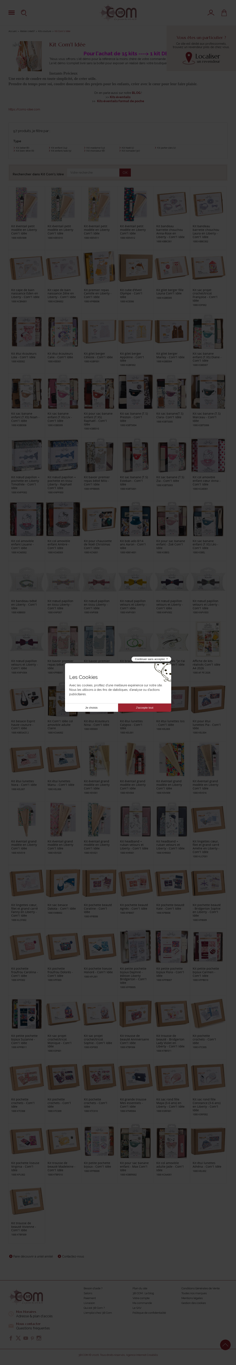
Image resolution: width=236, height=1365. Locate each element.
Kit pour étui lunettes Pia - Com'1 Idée (207, 724)
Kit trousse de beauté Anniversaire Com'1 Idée (134, 1039)
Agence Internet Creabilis (142, 1355)
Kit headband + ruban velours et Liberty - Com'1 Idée (134, 845)
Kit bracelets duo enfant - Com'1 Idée (134, 662)
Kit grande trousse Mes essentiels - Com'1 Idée (133, 1102)
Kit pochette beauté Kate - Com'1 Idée (170, 906)
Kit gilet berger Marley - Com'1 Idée (170, 355)
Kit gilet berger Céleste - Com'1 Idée (98, 355)
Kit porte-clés (166, 147)
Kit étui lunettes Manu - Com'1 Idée (61, 783)
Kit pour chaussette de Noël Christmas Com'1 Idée (98, 544)
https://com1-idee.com (24, 109)
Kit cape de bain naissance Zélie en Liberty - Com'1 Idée (62, 293)
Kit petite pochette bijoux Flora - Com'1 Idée (170, 972)
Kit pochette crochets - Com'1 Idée (204, 1039)
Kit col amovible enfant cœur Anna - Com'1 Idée (206, 480)
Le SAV (137, 1307)
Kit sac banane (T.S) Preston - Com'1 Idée (134, 417)
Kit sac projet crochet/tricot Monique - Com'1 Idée (60, 1041)
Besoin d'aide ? (93, 1288)
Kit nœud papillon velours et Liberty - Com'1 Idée (133, 604)
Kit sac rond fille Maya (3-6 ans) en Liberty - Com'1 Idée (170, 1102)
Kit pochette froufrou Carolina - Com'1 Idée (24, 972)
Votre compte (141, 1298)
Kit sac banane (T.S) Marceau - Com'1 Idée (206, 417)
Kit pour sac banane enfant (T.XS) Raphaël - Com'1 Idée (98, 418)
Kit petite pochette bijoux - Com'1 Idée (97, 1164)
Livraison (89, 1303)
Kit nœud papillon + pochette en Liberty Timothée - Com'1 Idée (25, 482)
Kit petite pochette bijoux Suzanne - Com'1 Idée (24, 1039)
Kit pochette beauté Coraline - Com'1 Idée (98, 908)
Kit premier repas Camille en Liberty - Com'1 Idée (98, 293)
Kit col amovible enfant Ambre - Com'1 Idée (59, 544)
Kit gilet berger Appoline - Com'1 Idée (132, 357)
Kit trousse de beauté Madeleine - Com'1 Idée (61, 1166)
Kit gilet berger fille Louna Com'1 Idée (170, 292)
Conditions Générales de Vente (200, 1288)
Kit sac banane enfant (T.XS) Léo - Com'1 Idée (205, 544)
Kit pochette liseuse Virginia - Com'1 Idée (25, 1166)
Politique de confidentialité (149, 1312)
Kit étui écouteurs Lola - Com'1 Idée (24, 355)
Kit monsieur (95, 150)
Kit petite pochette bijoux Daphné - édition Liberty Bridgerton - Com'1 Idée (133, 975)
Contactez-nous (73, 1256)
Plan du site (140, 1288)
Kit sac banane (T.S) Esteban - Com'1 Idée (134, 480)
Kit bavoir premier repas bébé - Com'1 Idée (61, 664)
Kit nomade (131, 150)
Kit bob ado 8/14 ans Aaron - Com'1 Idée (133, 544)
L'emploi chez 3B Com (98, 1312)
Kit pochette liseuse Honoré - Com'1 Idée (98, 970)
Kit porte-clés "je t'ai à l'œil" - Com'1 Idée (170, 662)
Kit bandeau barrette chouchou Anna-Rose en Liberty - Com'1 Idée (170, 231)
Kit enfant (59, 147)
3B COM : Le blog (143, 1293)
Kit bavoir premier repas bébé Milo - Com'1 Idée (97, 480)
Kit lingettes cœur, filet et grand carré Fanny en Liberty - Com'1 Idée (24, 910)
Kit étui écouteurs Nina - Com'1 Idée (96, 723)
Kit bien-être (25, 150)
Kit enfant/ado (61, 150)
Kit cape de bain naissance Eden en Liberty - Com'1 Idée (25, 293)
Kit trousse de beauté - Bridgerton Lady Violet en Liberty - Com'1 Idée (170, 1041)
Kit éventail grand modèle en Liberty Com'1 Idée (97, 784)
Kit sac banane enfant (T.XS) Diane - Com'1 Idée (207, 357)
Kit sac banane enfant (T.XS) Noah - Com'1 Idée (25, 417)
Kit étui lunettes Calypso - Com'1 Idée (131, 724)
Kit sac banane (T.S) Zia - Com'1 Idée (170, 479)
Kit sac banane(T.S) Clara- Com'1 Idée (169, 415)
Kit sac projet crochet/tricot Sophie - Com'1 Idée (98, 1039)
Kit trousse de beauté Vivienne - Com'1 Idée (23, 1226)
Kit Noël (128, 147)
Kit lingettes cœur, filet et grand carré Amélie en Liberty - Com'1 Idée (206, 846)
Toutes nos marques (194, 1293)
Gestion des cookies (193, 1303)
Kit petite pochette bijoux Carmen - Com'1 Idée (206, 972)
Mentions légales (192, 1298)
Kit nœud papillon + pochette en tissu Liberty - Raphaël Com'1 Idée (62, 482)
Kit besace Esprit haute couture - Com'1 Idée (23, 724)
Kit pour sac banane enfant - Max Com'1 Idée (134, 1166)
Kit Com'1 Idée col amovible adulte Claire (60, 724)
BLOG (136, 93)
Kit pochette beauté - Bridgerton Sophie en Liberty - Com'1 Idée (207, 910)
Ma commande (142, 1303)
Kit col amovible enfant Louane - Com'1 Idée (22, 544)
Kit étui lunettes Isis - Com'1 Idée (170, 723)
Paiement (90, 1298)
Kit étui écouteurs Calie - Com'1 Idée (60, 355)
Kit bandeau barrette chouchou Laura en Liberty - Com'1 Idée (206, 231)
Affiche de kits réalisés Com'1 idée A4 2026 (206, 664)
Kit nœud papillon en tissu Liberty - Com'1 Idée (60, 604)
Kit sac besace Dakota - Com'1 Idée (62, 906)
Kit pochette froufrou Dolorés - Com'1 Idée (60, 972)
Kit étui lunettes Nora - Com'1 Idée (24, 783)
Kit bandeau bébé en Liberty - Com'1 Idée (24, 604)
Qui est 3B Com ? (94, 1307)
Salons (88, 1293)
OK (125, 173)
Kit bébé (22, 147)
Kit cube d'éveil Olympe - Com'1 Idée (131, 293)
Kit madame (95, 147)
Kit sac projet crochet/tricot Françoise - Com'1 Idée (205, 295)
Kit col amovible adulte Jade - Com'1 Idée (170, 1166)
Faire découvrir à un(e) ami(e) (33, 1256)
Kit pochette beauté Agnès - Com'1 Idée (134, 906)
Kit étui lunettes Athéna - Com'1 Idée (207, 1164)
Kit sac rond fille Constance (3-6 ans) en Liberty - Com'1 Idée (206, 1104)
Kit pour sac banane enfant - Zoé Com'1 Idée (170, 544)
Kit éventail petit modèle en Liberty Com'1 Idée (24, 229)
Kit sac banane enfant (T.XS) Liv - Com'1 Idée (60, 417)
